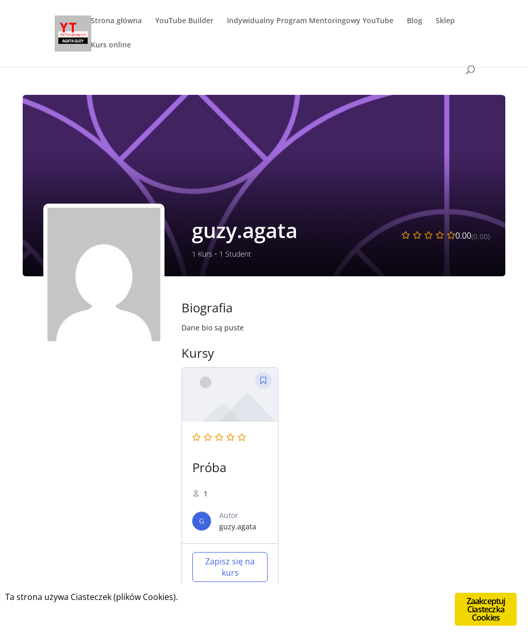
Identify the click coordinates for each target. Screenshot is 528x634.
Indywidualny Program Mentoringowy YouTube (310, 21)
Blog (414, 21)
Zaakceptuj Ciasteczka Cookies (486, 609)
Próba (209, 467)
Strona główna (116, 21)
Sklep (445, 21)
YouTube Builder (184, 21)
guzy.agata (237, 526)
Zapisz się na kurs (230, 567)
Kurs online (111, 45)
